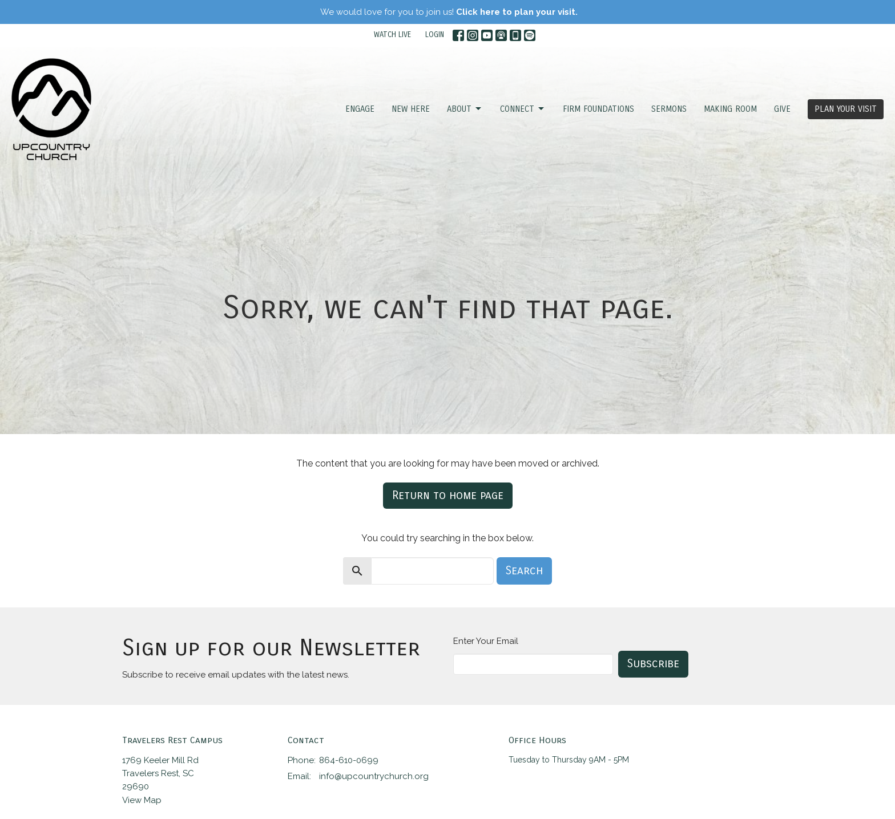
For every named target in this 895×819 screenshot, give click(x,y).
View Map (142, 800)
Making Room (730, 109)
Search (524, 570)
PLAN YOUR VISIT (846, 109)
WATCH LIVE (392, 34)
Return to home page (447, 495)
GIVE (782, 109)
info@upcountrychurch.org (374, 776)
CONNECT (523, 109)
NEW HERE (411, 109)
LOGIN (434, 34)
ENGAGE (359, 109)
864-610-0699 (348, 760)
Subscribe (653, 663)
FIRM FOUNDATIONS (598, 109)
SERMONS (669, 109)
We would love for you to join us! (449, 12)
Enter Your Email (485, 641)
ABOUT (465, 109)
